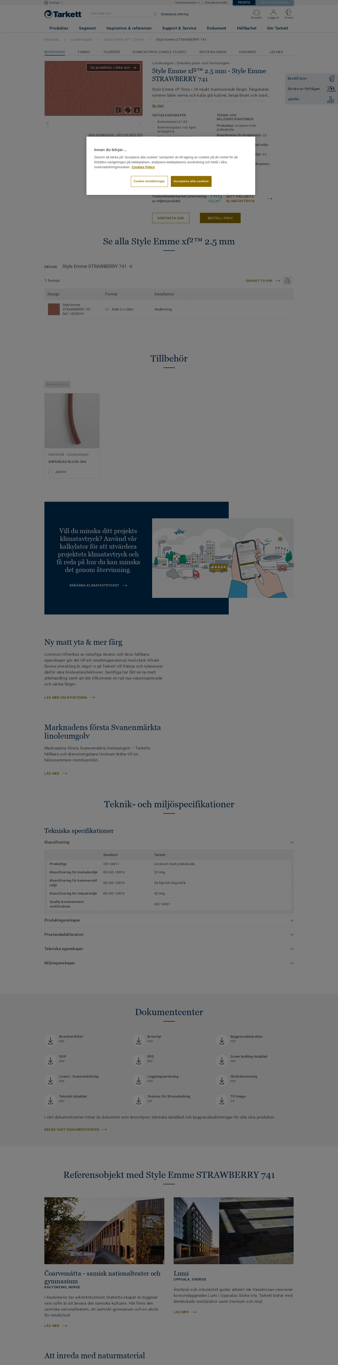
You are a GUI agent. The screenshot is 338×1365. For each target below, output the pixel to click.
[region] (170, 166)
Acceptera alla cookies (191, 181)
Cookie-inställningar (149, 181)
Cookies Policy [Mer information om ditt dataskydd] (143, 167)
